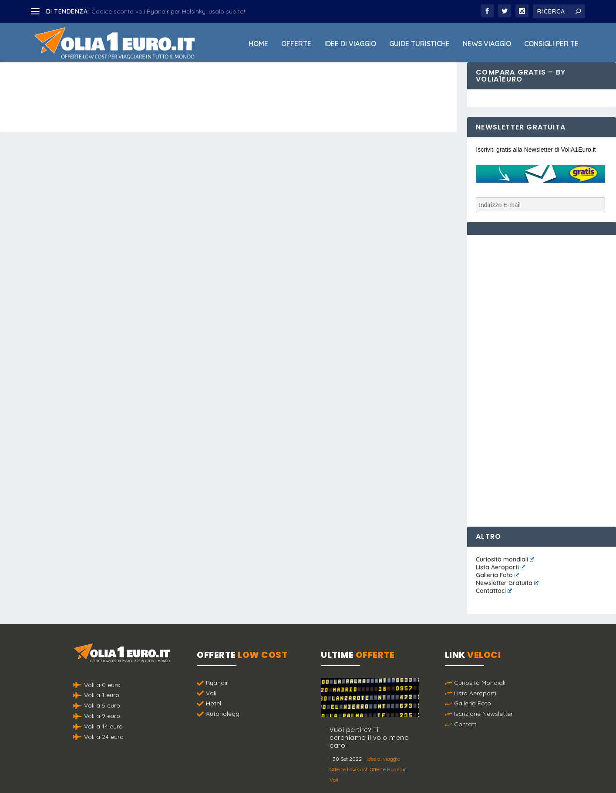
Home (258, 44)
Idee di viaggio (350, 44)
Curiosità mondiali (505, 559)
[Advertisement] (541, 374)
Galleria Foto (497, 575)
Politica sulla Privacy (332, 771)
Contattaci (494, 591)
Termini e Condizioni (397, 771)
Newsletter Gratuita (507, 583)
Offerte (296, 44)
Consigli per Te (551, 44)
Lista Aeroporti (500, 567)
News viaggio (487, 44)
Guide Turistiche (419, 44)
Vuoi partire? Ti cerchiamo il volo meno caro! (369, 737)
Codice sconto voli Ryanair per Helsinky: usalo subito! (168, 11)
